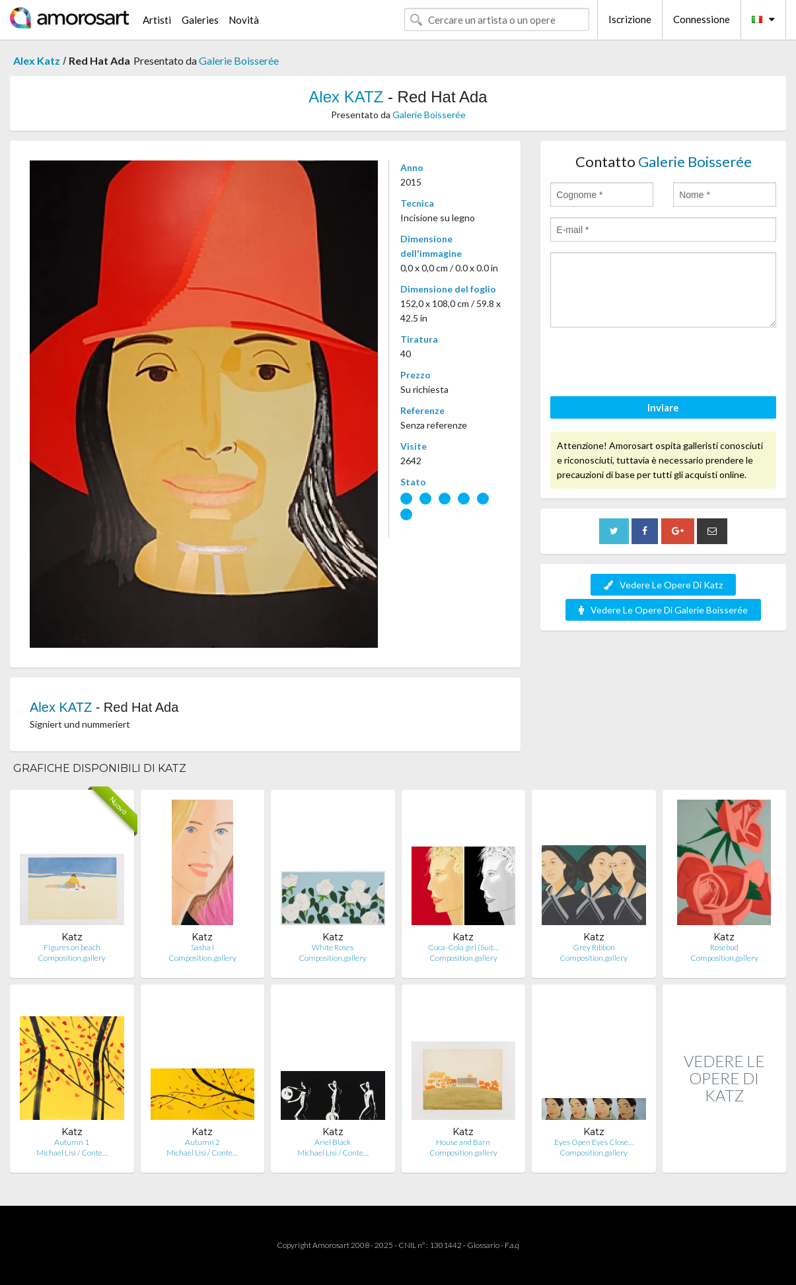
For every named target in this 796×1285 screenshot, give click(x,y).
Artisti (157, 20)
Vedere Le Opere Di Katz (663, 584)
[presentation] (650, 364)
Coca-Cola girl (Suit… (463, 947)
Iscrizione (629, 19)
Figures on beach (72, 947)
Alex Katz (36, 60)
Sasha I (202, 947)
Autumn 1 (71, 1142)
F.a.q (512, 1245)
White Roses (332, 947)
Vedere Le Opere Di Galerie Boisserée (663, 609)
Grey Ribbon (594, 947)
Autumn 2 (202, 1142)
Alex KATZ (345, 97)
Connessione (701, 19)
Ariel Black (332, 1142)
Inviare (663, 407)
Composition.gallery (72, 958)
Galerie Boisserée (239, 60)
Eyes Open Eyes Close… (593, 1142)
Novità (244, 20)
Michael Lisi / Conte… (72, 1153)
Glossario (483, 1245)
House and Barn (463, 1142)
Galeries (200, 20)
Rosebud (724, 947)
